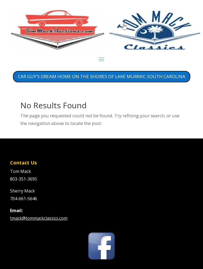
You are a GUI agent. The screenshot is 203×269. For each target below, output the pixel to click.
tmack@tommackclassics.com (38, 218)
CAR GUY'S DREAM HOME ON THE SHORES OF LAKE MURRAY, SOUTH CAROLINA (101, 76)
